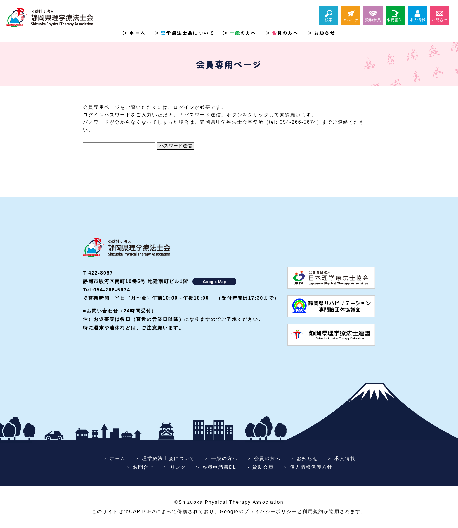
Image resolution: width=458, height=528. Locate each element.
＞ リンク (174, 467)
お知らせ (324, 32)
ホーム (137, 32)
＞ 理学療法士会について (165, 458)
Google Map (214, 281)
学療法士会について (187, 32)
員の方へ (285, 32)
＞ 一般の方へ (221, 458)
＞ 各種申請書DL (215, 467)
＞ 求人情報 (341, 458)
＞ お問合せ (140, 467)
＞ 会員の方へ (264, 458)
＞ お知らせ (303, 458)
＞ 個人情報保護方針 (307, 467)
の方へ (243, 32)
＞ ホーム (114, 458)
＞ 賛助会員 (259, 467)
